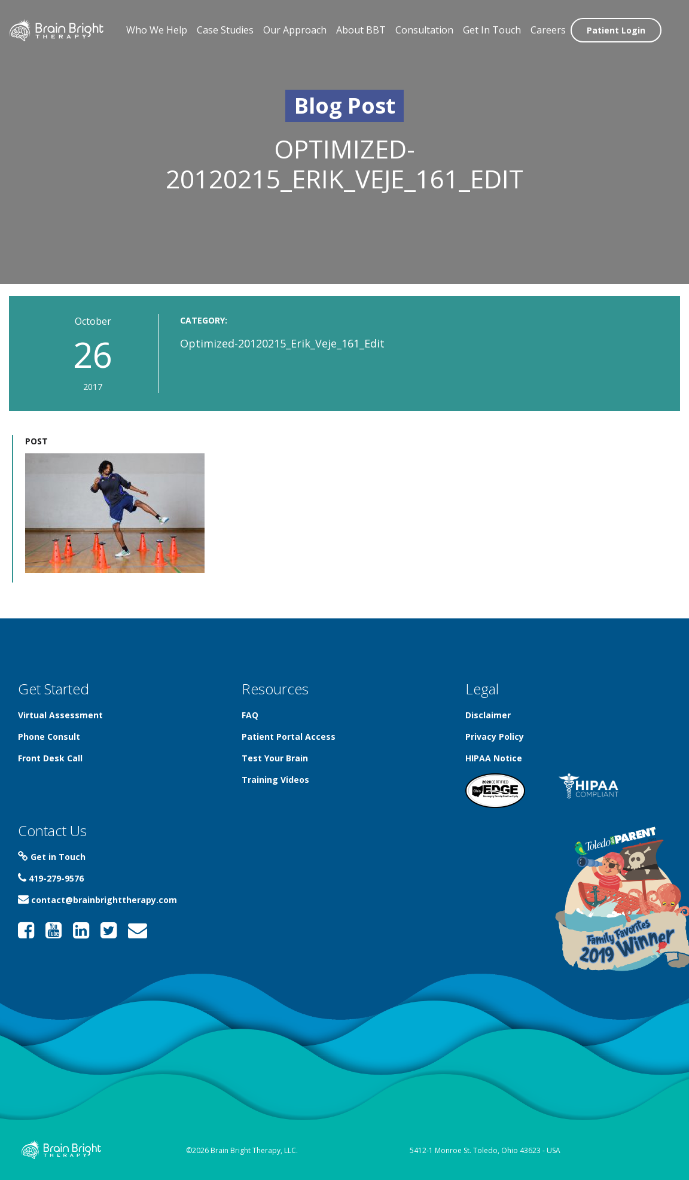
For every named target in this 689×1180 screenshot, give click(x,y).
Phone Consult (49, 736)
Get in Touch (52, 856)
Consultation (424, 29)
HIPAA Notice (493, 758)
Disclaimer (488, 715)
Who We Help (156, 29)
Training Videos (275, 779)
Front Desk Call (50, 758)
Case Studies (225, 29)
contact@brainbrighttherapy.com (97, 899)
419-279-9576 (51, 878)
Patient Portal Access (289, 736)
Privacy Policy (494, 736)
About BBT (361, 29)
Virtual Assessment (60, 715)
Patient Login (616, 30)
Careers (548, 29)
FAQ (250, 715)
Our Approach (295, 29)
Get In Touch (492, 29)
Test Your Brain (275, 758)
